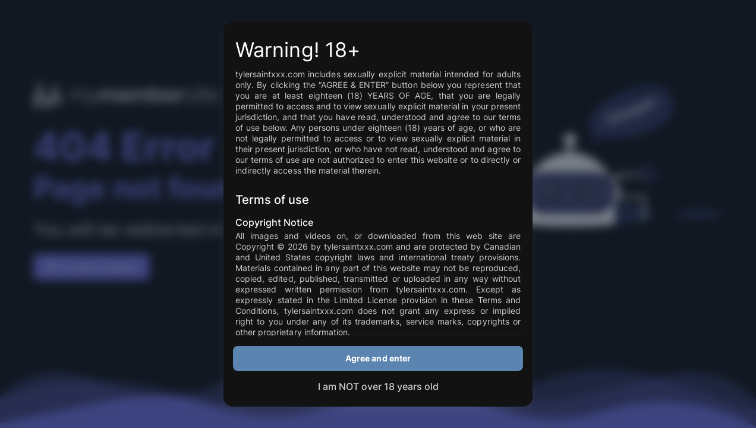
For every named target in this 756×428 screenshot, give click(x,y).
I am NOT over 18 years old (378, 386)
